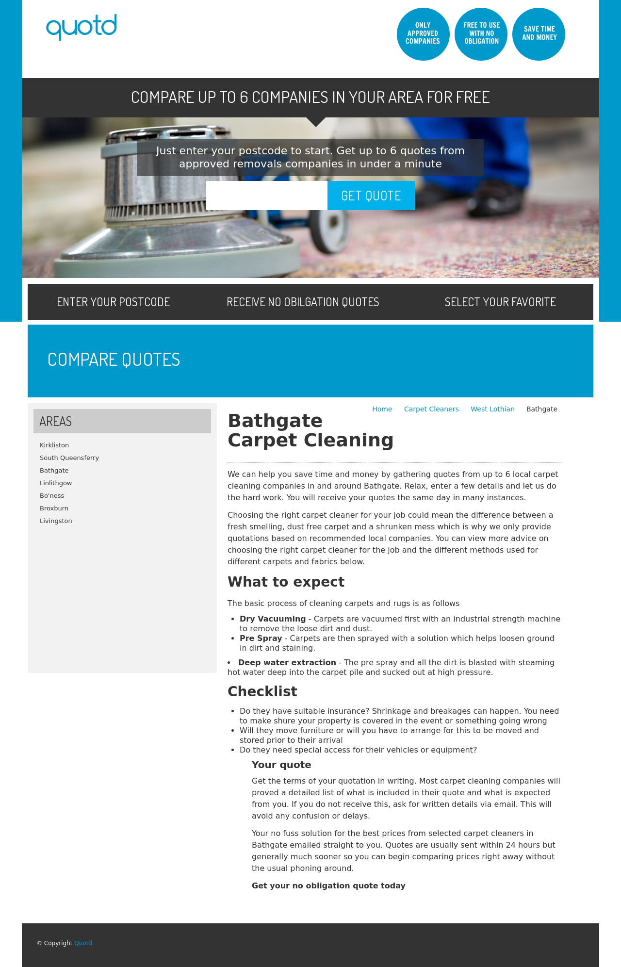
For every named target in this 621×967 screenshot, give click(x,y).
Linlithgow (56, 483)
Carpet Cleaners (432, 409)
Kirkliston (54, 445)
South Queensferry (69, 457)
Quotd (83, 943)
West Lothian (493, 409)
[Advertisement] (122, 595)
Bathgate (54, 470)
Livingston (56, 520)
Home (383, 409)
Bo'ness (52, 495)
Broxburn (54, 508)
